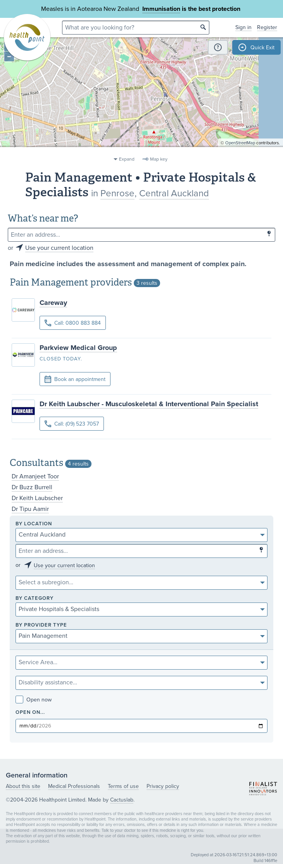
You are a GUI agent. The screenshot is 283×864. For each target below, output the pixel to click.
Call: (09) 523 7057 (72, 424)
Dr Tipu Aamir (30, 509)
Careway (53, 302)
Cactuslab (121, 799)
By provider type (41, 625)
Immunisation (161, 9)
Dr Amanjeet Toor (35, 476)
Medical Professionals (74, 786)
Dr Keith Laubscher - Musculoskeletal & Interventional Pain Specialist (149, 404)
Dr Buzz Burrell (32, 487)
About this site (23, 786)
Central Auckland (174, 193)
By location (34, 523)
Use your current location (59, 248)
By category (34, 598)
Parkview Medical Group (78, 347)
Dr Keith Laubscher (37, 498)
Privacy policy (163, 786)
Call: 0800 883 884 (73, 323)
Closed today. (61, 359)
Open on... (30, 712)
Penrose (117, 193)
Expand (127, 159)
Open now (34, 699)
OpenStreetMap (240, 149)
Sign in (243, 27)
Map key (158, 159)
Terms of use (123, 786)
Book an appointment (75, 379)
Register (267, 27)
